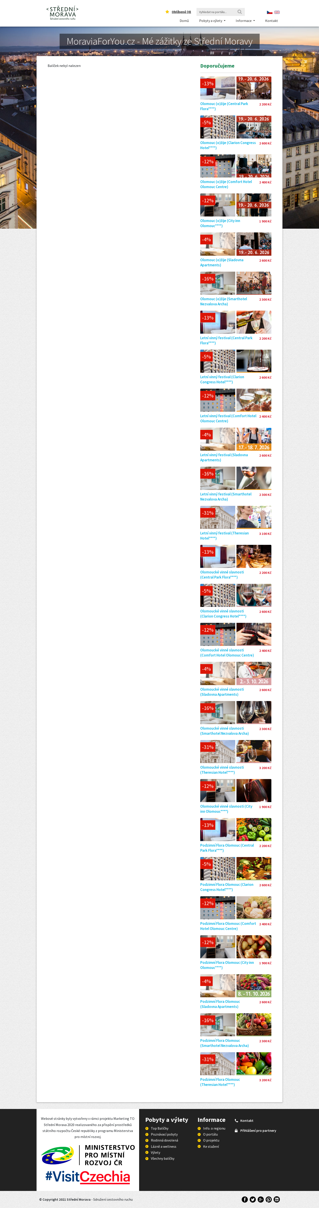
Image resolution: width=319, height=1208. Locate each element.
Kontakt (271, 20)
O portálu (210, 1134)
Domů (184, 20)
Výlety (155, 1152)
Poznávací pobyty (164, 1134)
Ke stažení (211, 1146)
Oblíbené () (181, 12)
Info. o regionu (214, 1128)
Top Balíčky (159, 1128)
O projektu (211, 1140)
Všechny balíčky (162, 1158)
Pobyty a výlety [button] (211, 20)
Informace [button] (244, 20)
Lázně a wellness (163, 1146)
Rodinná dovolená (164, 1140)
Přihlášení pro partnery (258, 1130)
